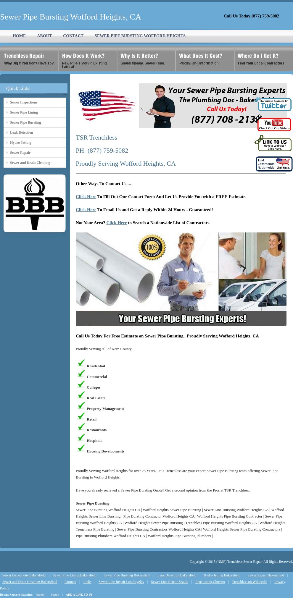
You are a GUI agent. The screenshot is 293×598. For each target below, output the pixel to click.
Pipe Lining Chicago (210, 582)
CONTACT (73, 36)
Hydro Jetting (20, 142)
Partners (70, 582)
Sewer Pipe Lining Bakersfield (74, 575)
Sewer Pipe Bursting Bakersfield (127, 575)
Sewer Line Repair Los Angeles (121, 582)
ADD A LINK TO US (79, 594)
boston (40, 594)
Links (87, 582)
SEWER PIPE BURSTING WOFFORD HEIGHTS (140, 36)
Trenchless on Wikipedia (249, 582)
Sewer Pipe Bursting (25, 122)
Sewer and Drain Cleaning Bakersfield (29, 582)
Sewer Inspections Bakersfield (24, 575)
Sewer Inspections (23, 102)
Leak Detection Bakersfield (177, 575)
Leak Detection (21, 132)
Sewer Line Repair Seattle (169, 582)
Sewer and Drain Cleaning (30, 163)
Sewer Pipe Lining (24, 112)
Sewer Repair (20, 153)
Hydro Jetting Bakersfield (222, 575)
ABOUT (44, 36)
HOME (19, 36)
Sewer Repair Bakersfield (266, 575)
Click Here (86, 196)
